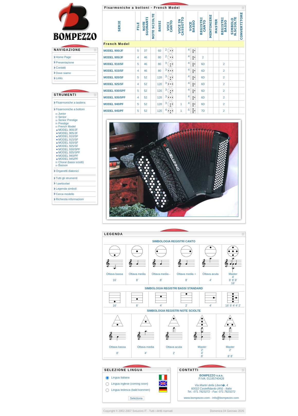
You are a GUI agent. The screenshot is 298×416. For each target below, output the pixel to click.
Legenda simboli (66, 188)
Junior (62, 113)
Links (59, 78)
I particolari (63, 183)
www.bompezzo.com (197, 397)
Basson (63, 165)
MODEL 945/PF (68, 158)
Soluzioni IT (139, 410)
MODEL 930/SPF (69, 149)
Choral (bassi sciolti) (71, 162)
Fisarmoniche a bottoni (70, 109)
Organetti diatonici (67, 170)
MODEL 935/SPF (69, 152)
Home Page (63, 57)
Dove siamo (63, 73)
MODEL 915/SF (68, 139)
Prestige (63, 123)
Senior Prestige (68, 120)
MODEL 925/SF (68, 145)
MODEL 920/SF (68, 142)
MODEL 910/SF (68, 136)
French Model (67, 126)
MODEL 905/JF (68, 133)
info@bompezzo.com (225, 397)
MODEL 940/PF (68, 155)
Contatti (61, 67)
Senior (62, 116)
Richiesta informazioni (70, 199)
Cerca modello (65, 194)
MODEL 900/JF (68, 129)
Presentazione (65, 62)
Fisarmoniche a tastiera (70, 102)
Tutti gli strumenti (66, 178)
